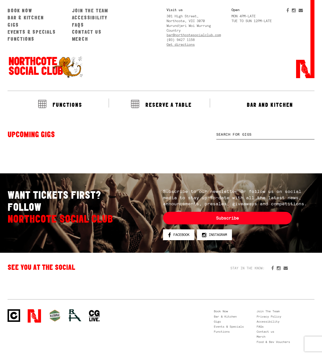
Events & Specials (32, 32)
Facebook (178, 234)
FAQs (78, 25)
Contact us (87, 32)
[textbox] (265, 134)
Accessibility (89, 17)
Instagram (214, 234)
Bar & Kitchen (26, 17)
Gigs (13, 25)
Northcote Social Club (45, 67)
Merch (80, 39)
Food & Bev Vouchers (273, 342)
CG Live (94, 316)
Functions (21, 39)
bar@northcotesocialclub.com (194, 35)
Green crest (55, 315)
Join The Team (90, 10)
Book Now (20, 10)
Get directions (181, 44)
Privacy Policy (269, 317)
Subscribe (227, 218)
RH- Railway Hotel (75, 315)
